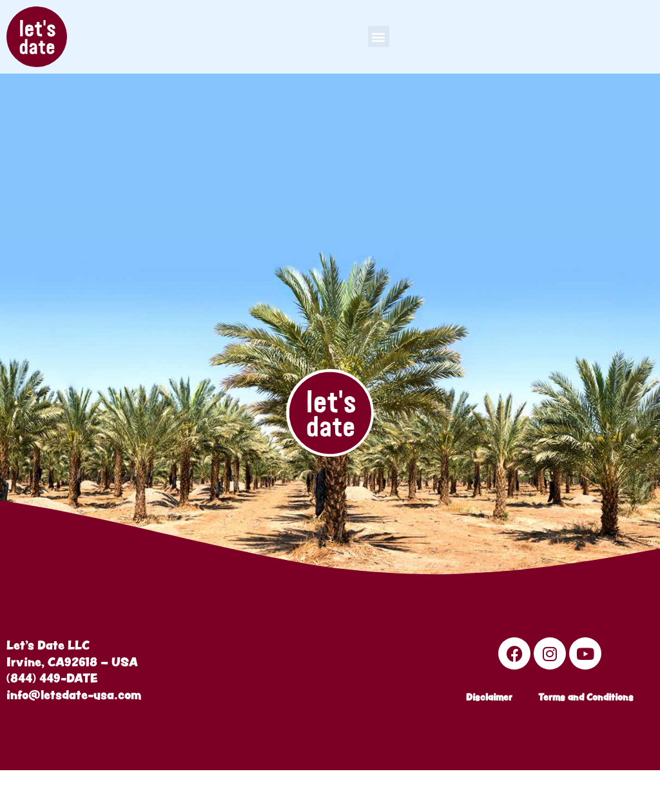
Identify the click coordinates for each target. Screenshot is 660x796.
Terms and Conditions (586, 719)
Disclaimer (489, 719)
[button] (378, 36)
